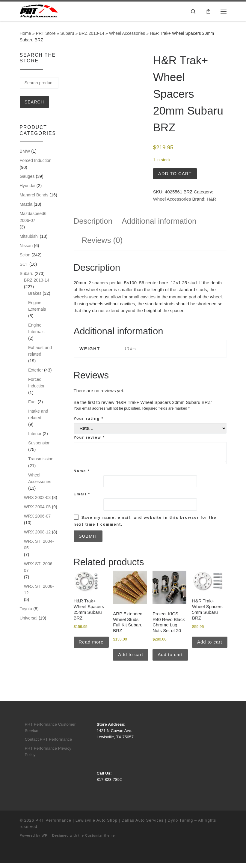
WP (45, 835)
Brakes (34, 293)
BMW (25, 151)
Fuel (32, 401)
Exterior (35, 370)
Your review (89, 437)
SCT (24, 264)
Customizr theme (100, 835)
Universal (28, 618)
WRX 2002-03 (37, 497)
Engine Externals (37, 306)
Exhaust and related (40, 351)
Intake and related (38, 414)
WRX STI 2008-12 (39, 589)
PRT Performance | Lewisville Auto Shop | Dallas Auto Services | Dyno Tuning (114, 820)
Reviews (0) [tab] (102, 240)
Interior (34, 433)
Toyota (26, 608)
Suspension (39, 442)
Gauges (27, 176)
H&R (211, 199)
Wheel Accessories (127, 33)
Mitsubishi (29, 236)
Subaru (67, 33)
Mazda (26, 204)
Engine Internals (36, 328)
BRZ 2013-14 (91, 33)
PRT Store (45, 33)
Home (25, 33)
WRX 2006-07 (37, 516)
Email (82, 494)
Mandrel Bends (34, 195)
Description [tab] (93, 221)
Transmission (40, 458)
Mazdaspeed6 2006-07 (33, 216)
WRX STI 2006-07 (39, 567)
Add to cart (175, 173)
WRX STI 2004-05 (39, 544)
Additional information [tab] (159, 221)
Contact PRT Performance (48, 739)
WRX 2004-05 (37, 506)
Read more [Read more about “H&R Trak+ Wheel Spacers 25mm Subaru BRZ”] (91, 641)
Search (34, 102)
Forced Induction (36, 160)
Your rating (89, 419)
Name (82, 471)
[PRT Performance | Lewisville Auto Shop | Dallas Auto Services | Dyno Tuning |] (39, 10)
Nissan (26, 245)
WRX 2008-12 (37, 532)
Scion (25, 254)
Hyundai (27, 185)
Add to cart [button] (130, 654)
